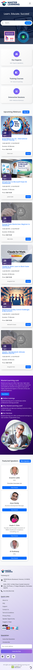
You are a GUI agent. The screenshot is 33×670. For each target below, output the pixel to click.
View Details (14, 487)
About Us (5, 600)
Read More (5, 394)
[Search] (12, 23)
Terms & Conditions (8, 612)
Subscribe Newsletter (9, 639)
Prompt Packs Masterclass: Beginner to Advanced (16, 225)
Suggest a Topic (7, 622)
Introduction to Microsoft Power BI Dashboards (14, 182)
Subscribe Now (16, 651)
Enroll (28, 153)
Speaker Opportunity (9, 619)
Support (5, 606)
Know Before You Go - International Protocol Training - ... (14, 139)
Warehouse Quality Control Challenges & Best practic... (15, 310)
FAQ (4, 603)
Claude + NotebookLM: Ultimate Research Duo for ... (13, 352)
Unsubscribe (6, 642)
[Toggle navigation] (30, 3)
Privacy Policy (6, 616)
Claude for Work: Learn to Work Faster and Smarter (15, 267)
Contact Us (6, 609)
